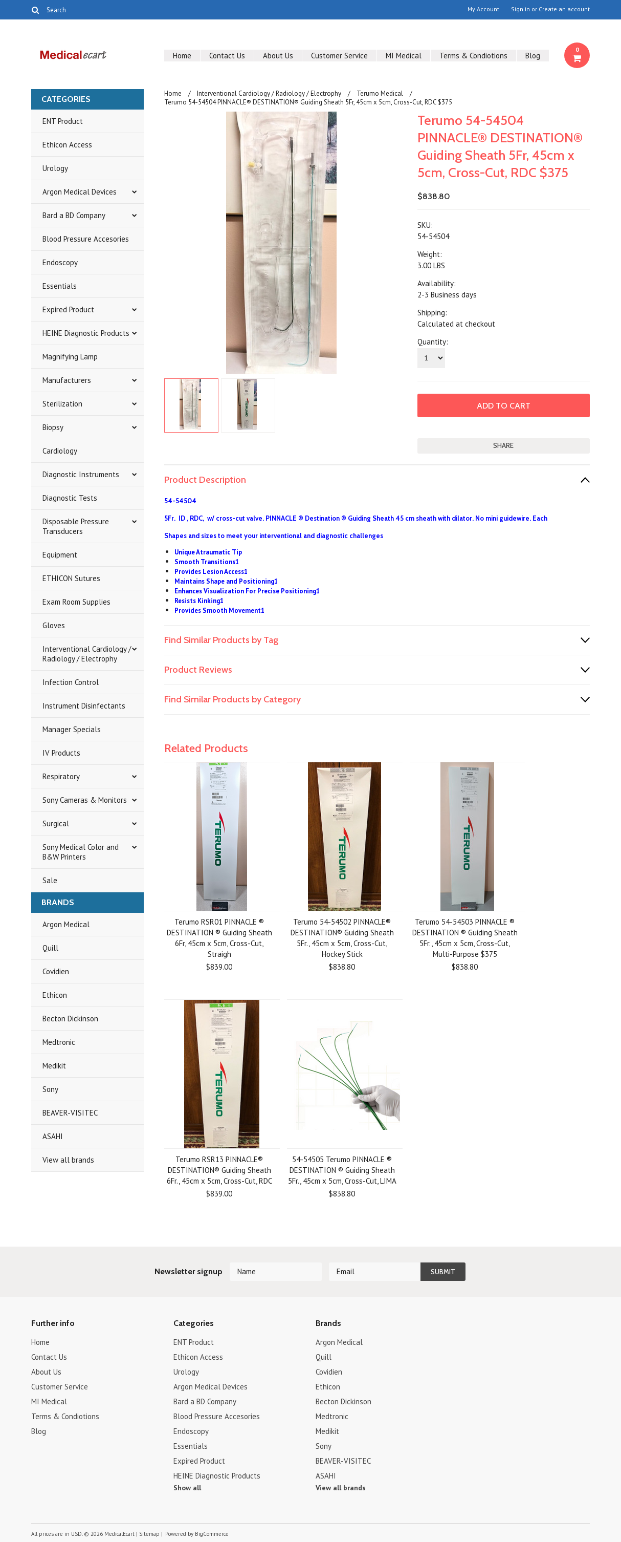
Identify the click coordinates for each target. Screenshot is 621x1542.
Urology (55, 168)
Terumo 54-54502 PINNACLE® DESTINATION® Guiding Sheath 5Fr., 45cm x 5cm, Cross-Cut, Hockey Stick (342, 938)
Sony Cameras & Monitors (84, 800)
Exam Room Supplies (76, 602)
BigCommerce (212, 1533)
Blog (532, 55)
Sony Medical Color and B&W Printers (80, 852)
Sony (50, 1089)
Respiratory (61, 776)
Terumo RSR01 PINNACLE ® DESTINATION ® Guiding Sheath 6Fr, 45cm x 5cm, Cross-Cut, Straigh (219, 938)
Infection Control (70, 682)
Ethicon (54, 995)
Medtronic (58, 1042)
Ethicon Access (67, 144)
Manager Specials (71, 729)
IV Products (61, 753)
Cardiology (59, 451)
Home (182, 55)
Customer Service (339, 55)
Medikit (54, 1065)
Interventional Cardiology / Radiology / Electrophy (86, 653)
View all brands (68, 1160)
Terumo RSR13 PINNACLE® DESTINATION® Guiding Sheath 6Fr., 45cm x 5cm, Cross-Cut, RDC (219, 1170)
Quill (50, 948)
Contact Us (227, 55)
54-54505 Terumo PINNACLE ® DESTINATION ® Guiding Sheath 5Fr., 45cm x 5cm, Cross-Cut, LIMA (342, 1170)
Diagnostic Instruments (80, 474)
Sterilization (62, 404)
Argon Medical (66, 924)
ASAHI (52, 1136)
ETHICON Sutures (71, 578)
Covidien (55, 971)
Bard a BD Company (73, 215)
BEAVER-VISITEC (70, 1113)
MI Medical (404, 55)
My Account (483, 9)
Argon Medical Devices (79, 192)
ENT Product (62, 121)
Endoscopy (60, 262)
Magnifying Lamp (70, 356)
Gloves (53, 625)
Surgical (55, 823)
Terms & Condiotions (473, 55)
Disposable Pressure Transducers (75, 526)
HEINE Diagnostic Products (85, 333)
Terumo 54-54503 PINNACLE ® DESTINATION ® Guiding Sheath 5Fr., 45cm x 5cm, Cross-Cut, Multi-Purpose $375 (465, 938)
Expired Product (68, 309)
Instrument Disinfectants (83, 706)
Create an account (564, 9)
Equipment (59, 555)
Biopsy (52, 427)
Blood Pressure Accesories (85, 239)
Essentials (59, 286)
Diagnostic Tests (69, 498)
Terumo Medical (380, 93)
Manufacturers (66, 380)
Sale (49, 880)
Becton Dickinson (70, 1018)
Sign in (520, 9)
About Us (278, 55)
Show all (187, 1487)
